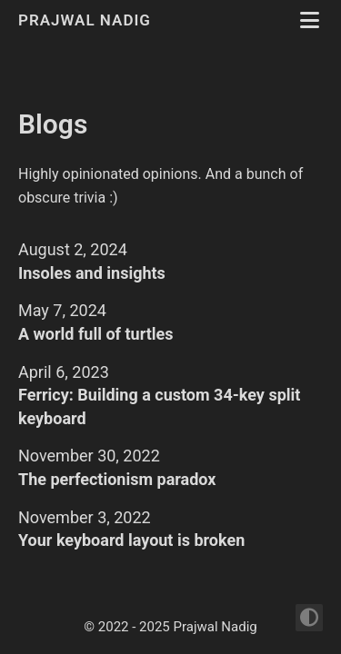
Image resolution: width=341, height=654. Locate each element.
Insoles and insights (91, 272)
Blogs (52, 124)
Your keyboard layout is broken (131, 540)
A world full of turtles (96, 333)
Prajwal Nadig (86, 20)
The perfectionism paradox (117, 479)
